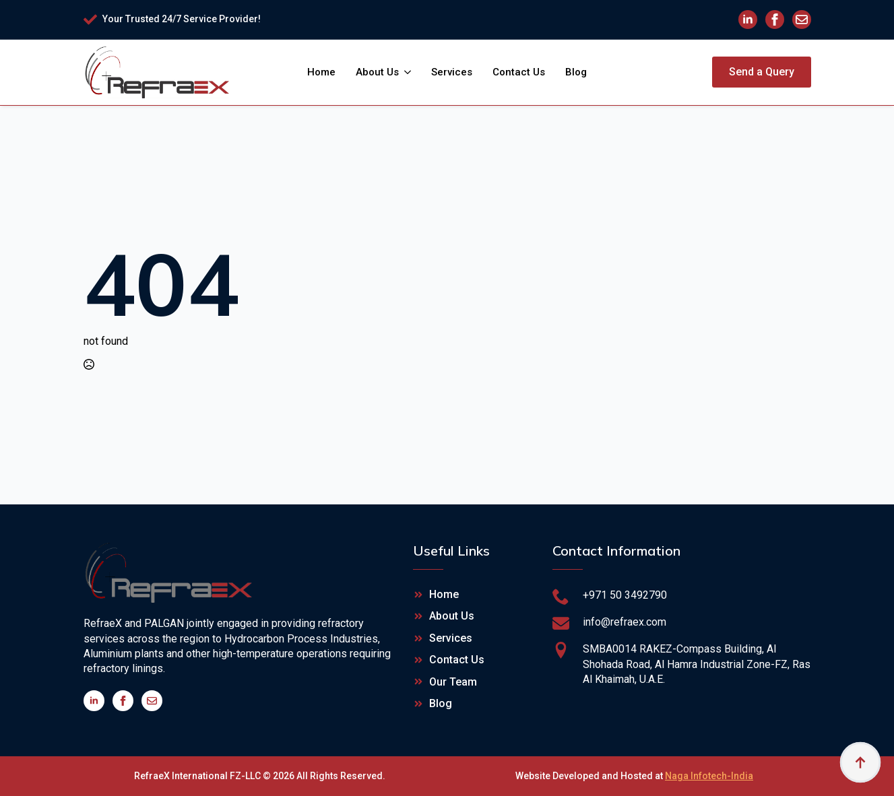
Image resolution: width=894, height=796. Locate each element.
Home (321, 72)
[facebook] (774, 19)
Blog (576, 72)
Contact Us (518, 72)
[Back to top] (860, 762)
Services (451, 72)
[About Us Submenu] (410, 72)
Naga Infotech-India (709, 775)
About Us (377, 72)
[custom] (801, 19)
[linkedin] (747, 19)
